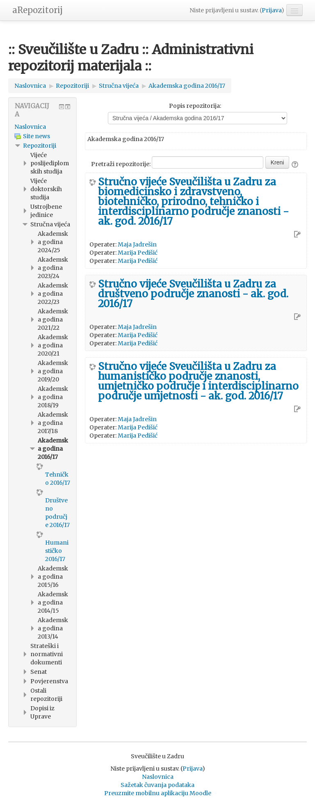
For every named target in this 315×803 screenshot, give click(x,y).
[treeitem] (42, 127)
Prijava (271, 10)
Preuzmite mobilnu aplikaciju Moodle (157, 793)
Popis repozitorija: (195, 106)
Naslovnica (30, 126)
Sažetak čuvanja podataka (157, 785)
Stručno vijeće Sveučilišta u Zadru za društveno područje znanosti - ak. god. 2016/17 (193, 294)
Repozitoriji (39, 145)
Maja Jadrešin (137, 244)
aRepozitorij (37, 10)
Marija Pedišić (138, 252)
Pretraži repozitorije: (121, 164)
